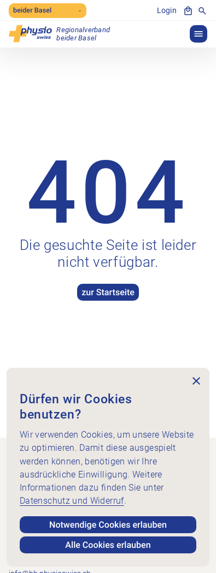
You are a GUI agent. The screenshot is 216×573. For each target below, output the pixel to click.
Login (167, 10)
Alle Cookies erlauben (107, 545)
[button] (198, 34)
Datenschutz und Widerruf (72, 501)
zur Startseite (108, 292)
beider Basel (47, 11)
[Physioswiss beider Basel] (59, 34)
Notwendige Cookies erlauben (108, 525)
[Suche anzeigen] (202, 11)
